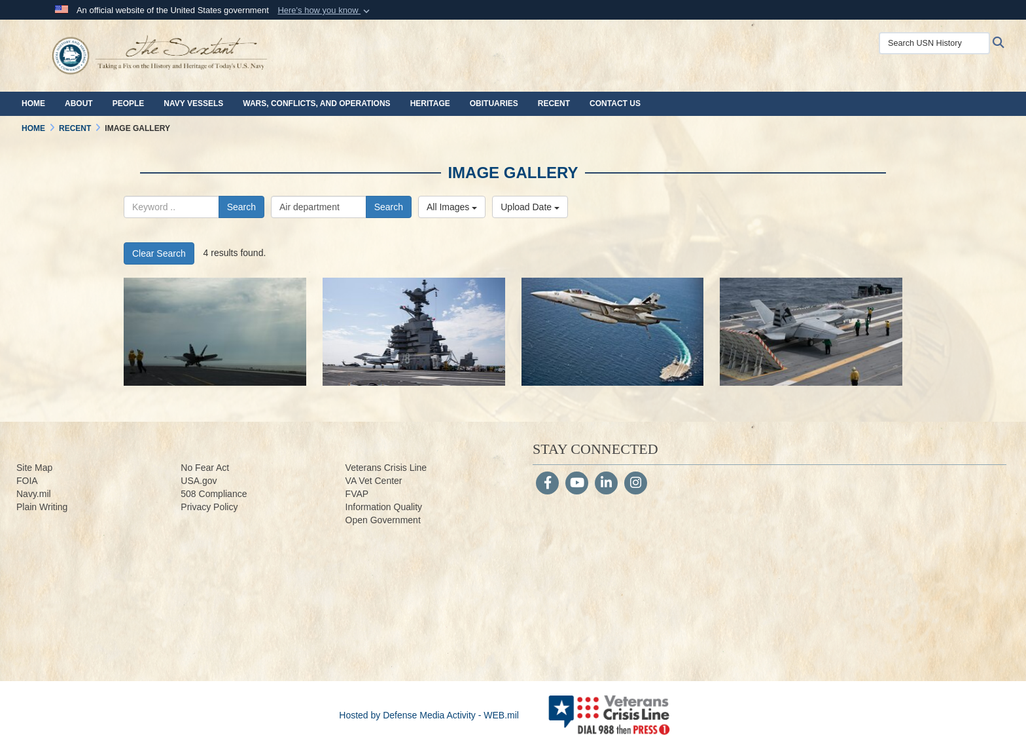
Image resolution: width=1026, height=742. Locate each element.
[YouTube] (576, 484)
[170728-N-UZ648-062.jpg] (613, 332)
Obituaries (494, 103)
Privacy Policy (209, 507)
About (79, 103)
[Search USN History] (934, 43)
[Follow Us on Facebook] (547, 484)
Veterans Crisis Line (386, 467)
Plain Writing (41, 507)
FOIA (27, 480)
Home (33, 103)
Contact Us (615, 103)
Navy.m (31, 494)
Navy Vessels (193, 103)
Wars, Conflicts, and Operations (316, 103)
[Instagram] (635, 484)
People (129, 103)
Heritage (430, 103)
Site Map (34, 467)
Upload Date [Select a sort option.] (530, 207)
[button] (324, 10)
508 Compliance (214, 494)
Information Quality (384, 507)
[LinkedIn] (606, 484)
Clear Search (159, 253)
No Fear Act (205, 467)
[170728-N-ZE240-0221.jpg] (811, 332)
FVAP (357, 494)
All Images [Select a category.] (452, 207)
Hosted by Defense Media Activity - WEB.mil (429, 715)
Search (241, 207)
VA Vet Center (373, 480)
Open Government (383, 520)
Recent (554, 103)
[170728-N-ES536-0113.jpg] (414, 332)
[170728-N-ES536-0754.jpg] (215, 332)
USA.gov (199, 480)
